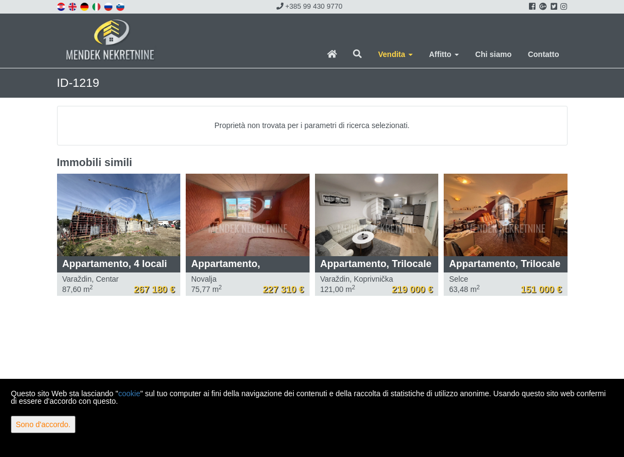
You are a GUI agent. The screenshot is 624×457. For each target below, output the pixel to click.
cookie (129, 393)
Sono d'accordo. (43, 424)
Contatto (543, 54)
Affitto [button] (444, 54)
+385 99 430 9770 (309, 6)
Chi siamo (493, 54)
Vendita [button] (395, 54)
